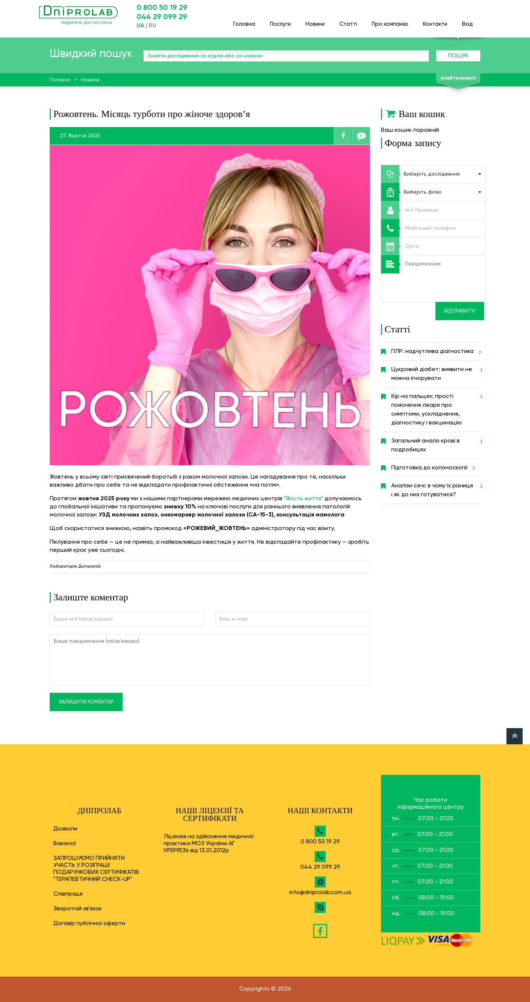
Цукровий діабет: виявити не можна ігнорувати (435, 371)
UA (140, 26)
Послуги (280, 21)
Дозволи (65, 829)
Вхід (467, 21)
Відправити (459, 311)
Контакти (435, 21)
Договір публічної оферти (89, 924)
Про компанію (390, 21)
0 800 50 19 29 (162, 8)
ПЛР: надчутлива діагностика (435, 351)
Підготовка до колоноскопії (432, 468)
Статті (348, 21)
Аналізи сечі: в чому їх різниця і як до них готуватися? (435, 487)
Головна (244, 21)
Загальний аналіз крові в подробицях (435, 442)
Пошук (458, 56)
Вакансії (64, 844)
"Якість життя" (303, 499)
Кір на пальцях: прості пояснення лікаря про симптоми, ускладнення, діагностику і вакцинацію (435, 407)
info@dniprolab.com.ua (320, 893)
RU (152, 26)
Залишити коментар (86, 702)
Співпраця (67, 894)
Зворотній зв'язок (77, 909)
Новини (315, 21)
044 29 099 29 (162, 17)
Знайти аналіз (458, 78)
